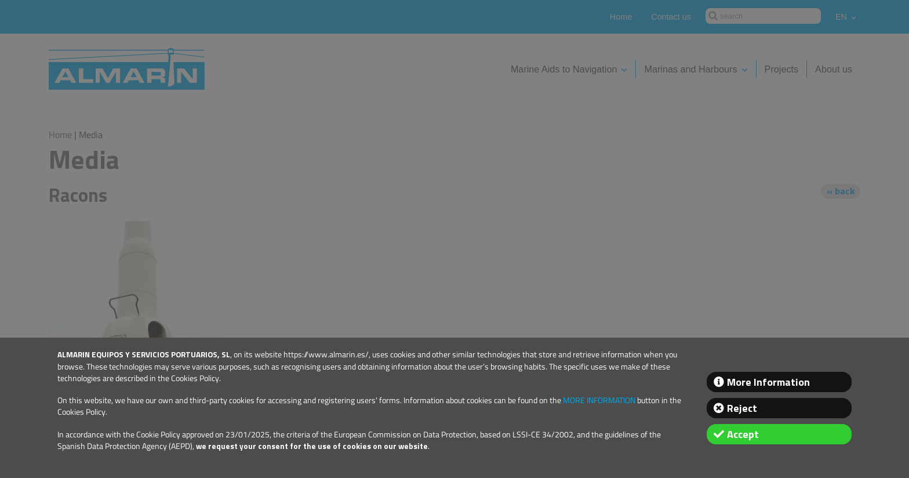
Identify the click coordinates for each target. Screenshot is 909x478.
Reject (742, 408)
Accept (743, 434)
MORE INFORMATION (599, 400)
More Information (768, 382)
